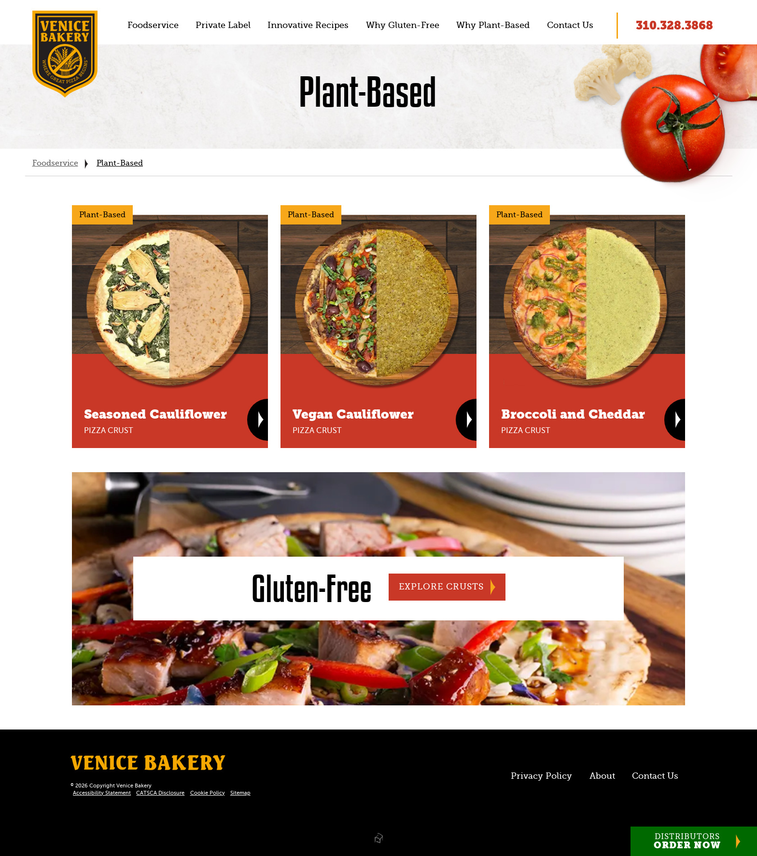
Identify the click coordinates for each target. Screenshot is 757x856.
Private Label (223, 25)
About (602, 776)
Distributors (687, 841)
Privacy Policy (541, 776)
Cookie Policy (207, 793)
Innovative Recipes (308, 25)
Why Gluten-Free (402, 25)
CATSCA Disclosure (160, 793)
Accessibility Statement (102, 793)
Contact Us (570, 25)
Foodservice (153, 25)
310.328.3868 (674, 25)
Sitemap (240, 793)
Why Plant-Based (493, 25)
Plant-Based (120, 163)
